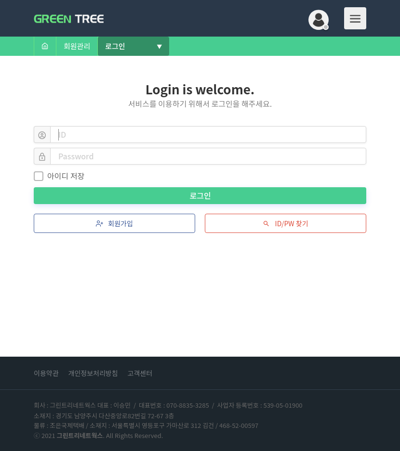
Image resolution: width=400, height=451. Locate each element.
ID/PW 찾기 (285, 223)
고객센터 (140, 373)
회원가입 (114, 223)
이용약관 (46, 373)
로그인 (201, 195)
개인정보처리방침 (93, 373)
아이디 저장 (59, 175)
